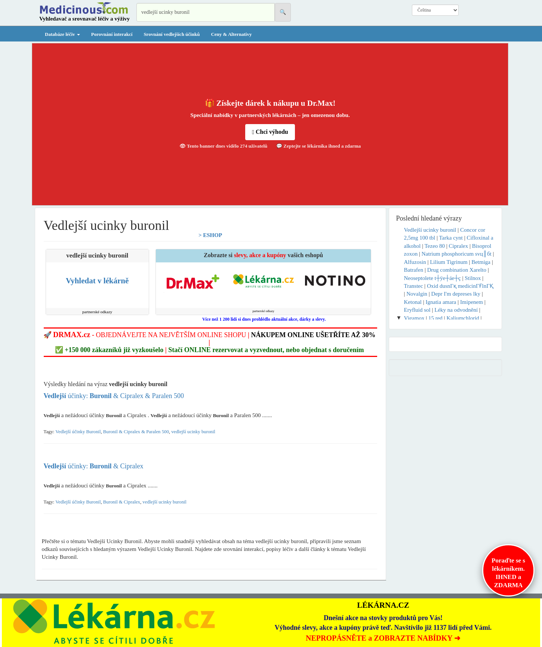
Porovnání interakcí (112, 34)
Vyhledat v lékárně (97, 280)
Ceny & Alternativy (231, 34)
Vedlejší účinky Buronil (78, 431)
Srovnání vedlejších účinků (172, 34)
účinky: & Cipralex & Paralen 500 (114, 396)
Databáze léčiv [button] (62, 34)
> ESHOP (210, 235)
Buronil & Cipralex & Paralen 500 (136, 431)
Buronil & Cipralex (121, 502)
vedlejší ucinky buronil (193, 431)
